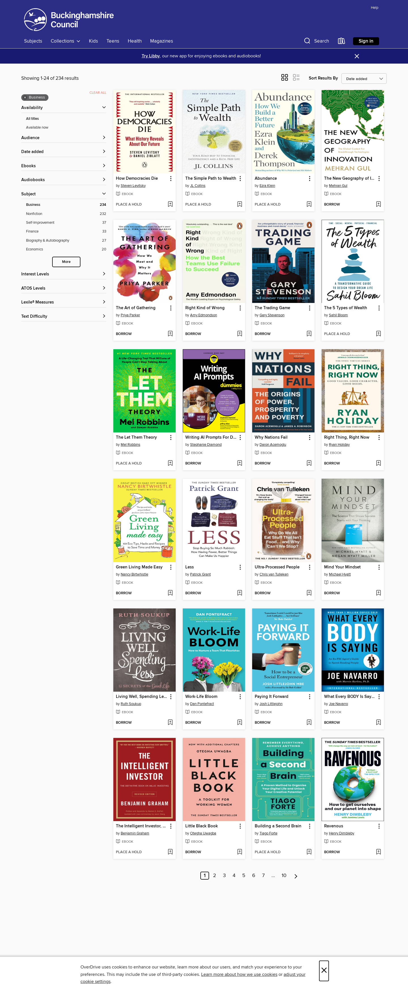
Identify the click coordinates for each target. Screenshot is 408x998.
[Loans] (341, 42)
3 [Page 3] (224, 876)
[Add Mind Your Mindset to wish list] (378, 593)
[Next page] (295, 875)
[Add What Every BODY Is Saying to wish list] (378, 723)
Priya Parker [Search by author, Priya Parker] (130, 315)
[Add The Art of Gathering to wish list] (170, 334)
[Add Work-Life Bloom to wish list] (239, 723)
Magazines (161, 41)
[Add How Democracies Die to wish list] (170, 204)
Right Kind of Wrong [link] (205, 308)
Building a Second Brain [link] (278, 826)
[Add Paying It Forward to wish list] (309, 723)
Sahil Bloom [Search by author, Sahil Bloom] (338, 315)
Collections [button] (65, 41)
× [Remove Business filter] (25, 98)
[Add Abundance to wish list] (309, 204)
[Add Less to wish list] (239, 593)
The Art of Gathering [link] (136, 308)
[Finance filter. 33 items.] (66, 232)
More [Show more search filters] (66, 262)
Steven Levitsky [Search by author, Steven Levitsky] (133, 185)
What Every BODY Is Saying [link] (350, 696)
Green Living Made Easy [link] (139, 567)
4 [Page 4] (234, 876)
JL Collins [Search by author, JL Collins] (197, 185)
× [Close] (324, 971)
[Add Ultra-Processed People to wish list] (309, 593)
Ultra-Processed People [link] (277, 567)
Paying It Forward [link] (271, 696)
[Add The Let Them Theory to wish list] (170, 463)
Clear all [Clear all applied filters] (98, 93)
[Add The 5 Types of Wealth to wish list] (378, 334)
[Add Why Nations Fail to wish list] (309, 463)
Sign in (366, 41)
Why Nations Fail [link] (271, 437)
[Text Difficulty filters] (63, 317)
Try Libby (151, 56)
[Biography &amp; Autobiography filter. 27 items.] (66, 241)
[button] (316, 42)
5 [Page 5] (243, 876)
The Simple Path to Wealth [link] (210, 178)
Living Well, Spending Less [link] (142, 696)
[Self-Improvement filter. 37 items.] (66, 223)
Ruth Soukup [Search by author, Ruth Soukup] (131, 704)
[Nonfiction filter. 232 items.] (66, 214)
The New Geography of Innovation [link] (350, 178)
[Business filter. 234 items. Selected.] (66, 205)
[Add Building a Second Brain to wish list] (309, 852)
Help (374, 8)
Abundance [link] (266, 178)
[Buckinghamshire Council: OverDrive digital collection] (69, 19)
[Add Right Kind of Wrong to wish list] (239, 334)
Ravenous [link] (333, 826)
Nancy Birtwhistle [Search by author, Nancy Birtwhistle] (134, 574)
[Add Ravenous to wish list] (378, 852)
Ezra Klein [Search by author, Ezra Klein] (267, 185)
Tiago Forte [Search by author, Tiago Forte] (268, 833)
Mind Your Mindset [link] (342, 567)
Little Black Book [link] (201, 826)
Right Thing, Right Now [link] (346, 437)
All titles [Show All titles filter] (32, 118)
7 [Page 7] (263, 876)
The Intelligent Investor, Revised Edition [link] (142, 826)
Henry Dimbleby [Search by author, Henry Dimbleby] (341, 833)
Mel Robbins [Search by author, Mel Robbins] (130, 444)
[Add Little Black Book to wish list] (239, 852)
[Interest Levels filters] (63, 274)
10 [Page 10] (284, 876)
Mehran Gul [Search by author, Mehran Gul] (338, 185)
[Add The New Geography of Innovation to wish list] (378, 204)
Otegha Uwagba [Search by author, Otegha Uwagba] (203, 833)
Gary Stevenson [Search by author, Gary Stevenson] (272, 315)
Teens (113, 41)
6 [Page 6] (253, 876)
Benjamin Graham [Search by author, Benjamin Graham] (135, 833)
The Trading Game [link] (272, 308)
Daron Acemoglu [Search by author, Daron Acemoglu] (273, 444)
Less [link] (189, 567)
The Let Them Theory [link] (136, 437)
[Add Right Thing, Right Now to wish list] (378, 463)
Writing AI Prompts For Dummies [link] (211, 437)
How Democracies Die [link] (137, 178)
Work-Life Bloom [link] (201, 696)
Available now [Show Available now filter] (37, 127)
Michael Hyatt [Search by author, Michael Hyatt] (340, 574)
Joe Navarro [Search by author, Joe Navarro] (338, 704)
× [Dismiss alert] (357, 56)
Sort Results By (323, 78)
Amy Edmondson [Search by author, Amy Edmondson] (203, 315)
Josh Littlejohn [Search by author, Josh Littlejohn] (271, 704)
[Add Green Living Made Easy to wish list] (170, 593)
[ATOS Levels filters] (63, 289)
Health (135, 41)
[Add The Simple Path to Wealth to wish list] (239, 204)
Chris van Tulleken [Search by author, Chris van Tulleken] (274, 574)
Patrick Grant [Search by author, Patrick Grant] (200, 574)
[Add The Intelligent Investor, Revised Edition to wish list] (170, 852)
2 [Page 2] (214, 876)
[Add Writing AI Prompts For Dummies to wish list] (239, 463)
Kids (93, 41)
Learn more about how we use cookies (239, 974)
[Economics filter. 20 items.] (66, 249)
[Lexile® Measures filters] (63, 303)
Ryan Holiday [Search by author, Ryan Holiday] (339, 444)
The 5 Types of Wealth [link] (345, 308)
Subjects (33, 41)
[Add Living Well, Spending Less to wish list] (170, 723)
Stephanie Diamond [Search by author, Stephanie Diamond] (206, 444)
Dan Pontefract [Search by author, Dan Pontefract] (202, 704)
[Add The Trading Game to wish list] (309, 334)
